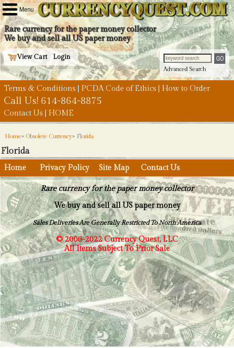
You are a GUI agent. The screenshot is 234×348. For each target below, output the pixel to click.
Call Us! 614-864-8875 (53, 101)
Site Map (114, 168)
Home (13, 136)
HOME (61, 113)
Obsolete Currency (49, 136)
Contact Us (23, 113)
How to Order (186, 88)
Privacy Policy (64, 168)
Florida (85, 136)
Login (61, 57)
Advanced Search (185, 69)
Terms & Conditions (40, 88)
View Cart (27, 57)
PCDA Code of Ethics (118, 88)
